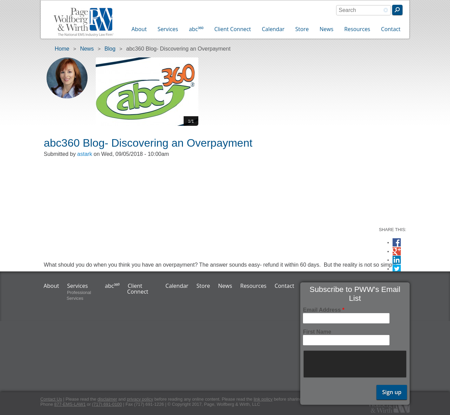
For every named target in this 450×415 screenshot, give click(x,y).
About (139, 29)
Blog (110, 49)
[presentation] (356, 364)
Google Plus (397, 252)
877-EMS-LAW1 (70, 404)
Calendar (273, 29)
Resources (357, 29)
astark (84, 154)
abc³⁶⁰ (196, 29)
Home (62, 49)
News (326, 29)
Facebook (397, 242)
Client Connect (232, 29)
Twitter (397, 268)
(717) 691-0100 (107, 404)
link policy (263, 399)
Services (168, 29)
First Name (317, 332)
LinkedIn (397, 260)
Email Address (323, 310)
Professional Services (79, 295)
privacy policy (140, 399)
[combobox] (363, 10)
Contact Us (51, 399)
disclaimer (107, 399)
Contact (390, 29)
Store (302, 29)
